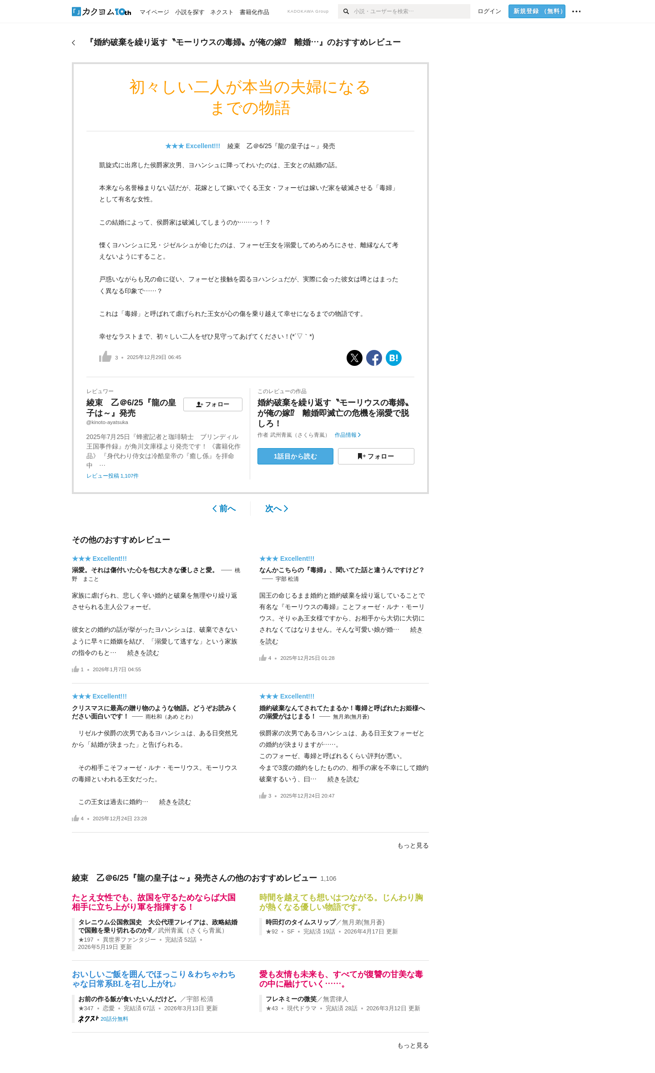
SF (290, 931)
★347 (86, 1008)
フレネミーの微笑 (291, 999)
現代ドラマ (302, 1008)
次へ (276, 508)
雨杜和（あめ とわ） (171, 716)
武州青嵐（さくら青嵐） (300, 435)
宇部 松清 (287, 579)
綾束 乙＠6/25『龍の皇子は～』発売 (281, 146)
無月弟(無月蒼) (351, 716)
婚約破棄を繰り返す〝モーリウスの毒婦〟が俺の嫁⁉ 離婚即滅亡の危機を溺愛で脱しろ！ (335, 413)
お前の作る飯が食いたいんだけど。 (129, 999)
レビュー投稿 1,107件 (112, 476)
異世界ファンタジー (129, 940)
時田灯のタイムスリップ (301, 922)
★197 (86, 940)
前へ (224, 508)
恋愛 (109, 1008)
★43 (272, 1008)
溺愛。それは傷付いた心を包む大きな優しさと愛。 (145, 570)
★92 (272, 931)
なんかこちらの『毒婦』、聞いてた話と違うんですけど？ (342, 570)
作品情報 (348, 435)
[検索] (346, 11)
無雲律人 (335, 999)
